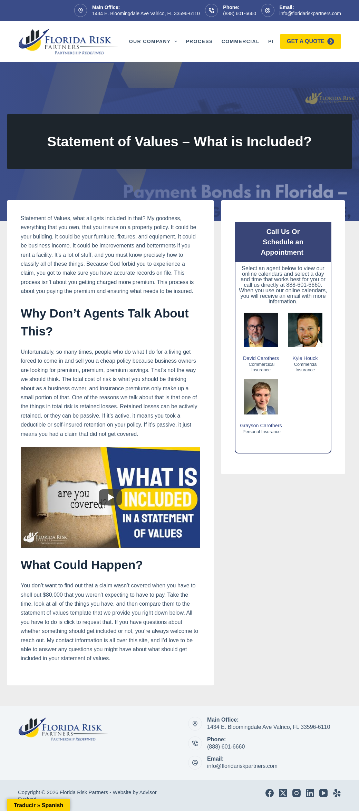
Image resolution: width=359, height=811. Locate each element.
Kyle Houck (305, 358)
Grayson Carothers (261, 425)
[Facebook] (269, 793)
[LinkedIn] (310, 793)
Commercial (241, 41)
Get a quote (310, 41)
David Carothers (261, 358)
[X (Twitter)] (283, 793)
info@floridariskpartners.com (310, 13)
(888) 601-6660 (239, 13)
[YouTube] (323, 793)
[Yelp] (337, 793)
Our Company (154, 41)
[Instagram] (296, 793)
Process (199, 41)
